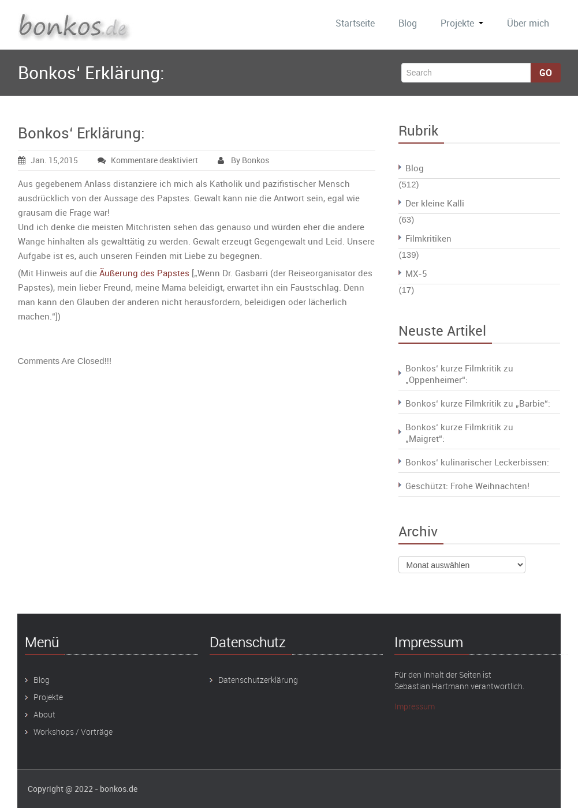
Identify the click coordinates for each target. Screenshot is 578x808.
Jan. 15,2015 (48, 160)
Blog (407, 23)
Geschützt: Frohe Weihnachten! (467, 485)
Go (545, 72)
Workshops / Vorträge (73, 731)
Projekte (462, 23)
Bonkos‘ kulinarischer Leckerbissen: (477, 462)
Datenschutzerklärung (258, 679)
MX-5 (416, 273)
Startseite (355, 23)
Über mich (528, 23)
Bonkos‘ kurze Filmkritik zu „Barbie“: (477, 403)
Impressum (414, 706)
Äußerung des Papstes (144, 273)
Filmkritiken (428, 238)
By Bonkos (243, 160)
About (44, 714)
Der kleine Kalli (434, 203)
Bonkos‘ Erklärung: (81, 133)
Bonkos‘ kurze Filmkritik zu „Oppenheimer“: (459, 373)
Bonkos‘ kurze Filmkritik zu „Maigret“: (459, 432)
